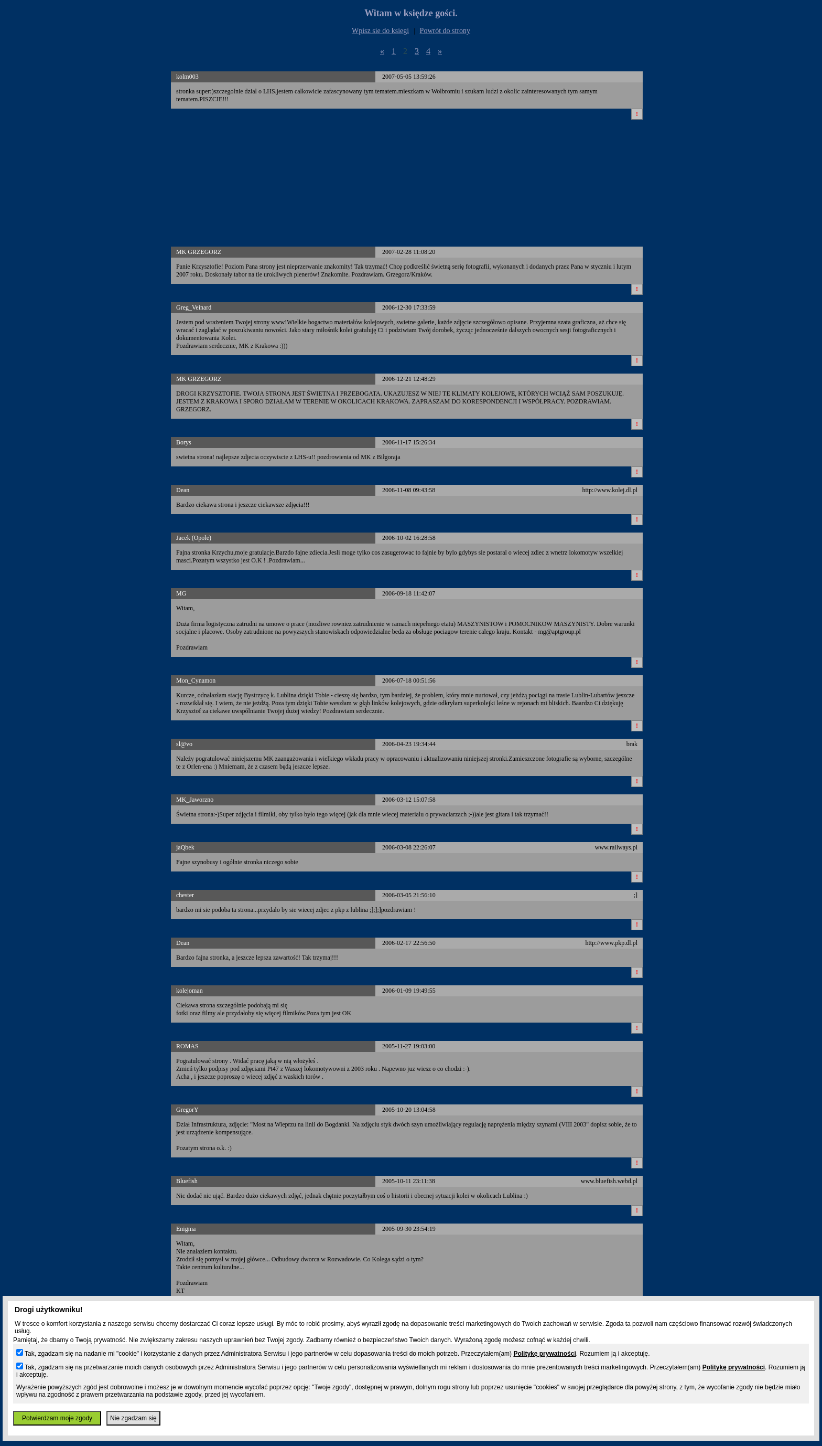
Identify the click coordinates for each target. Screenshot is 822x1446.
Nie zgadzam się (133, 1418)
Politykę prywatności (544, 1353)
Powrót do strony (445, 31)
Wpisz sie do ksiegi (380, 31)
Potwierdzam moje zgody (57, 1418)
